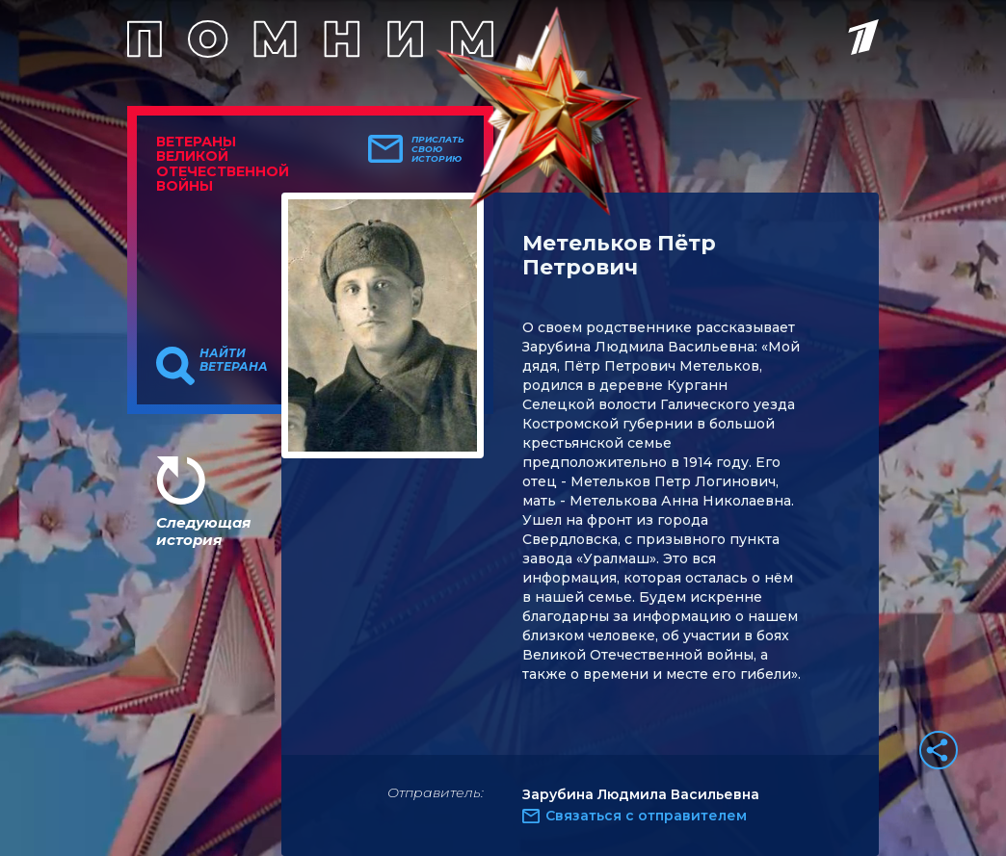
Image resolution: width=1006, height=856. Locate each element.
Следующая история (203, 531)
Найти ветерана (233, 360)
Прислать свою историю (437, 149)
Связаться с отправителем (646, 815)
